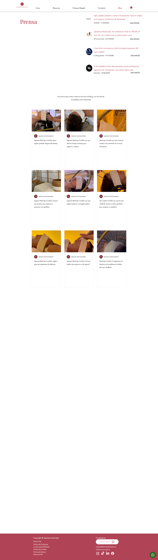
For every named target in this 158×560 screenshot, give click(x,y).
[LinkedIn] (108, 553)
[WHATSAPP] (107, 541)
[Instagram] (98, 553)
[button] (131, 7)
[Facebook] (113, 553)
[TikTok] (103, 553)
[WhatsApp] (153, 555)
